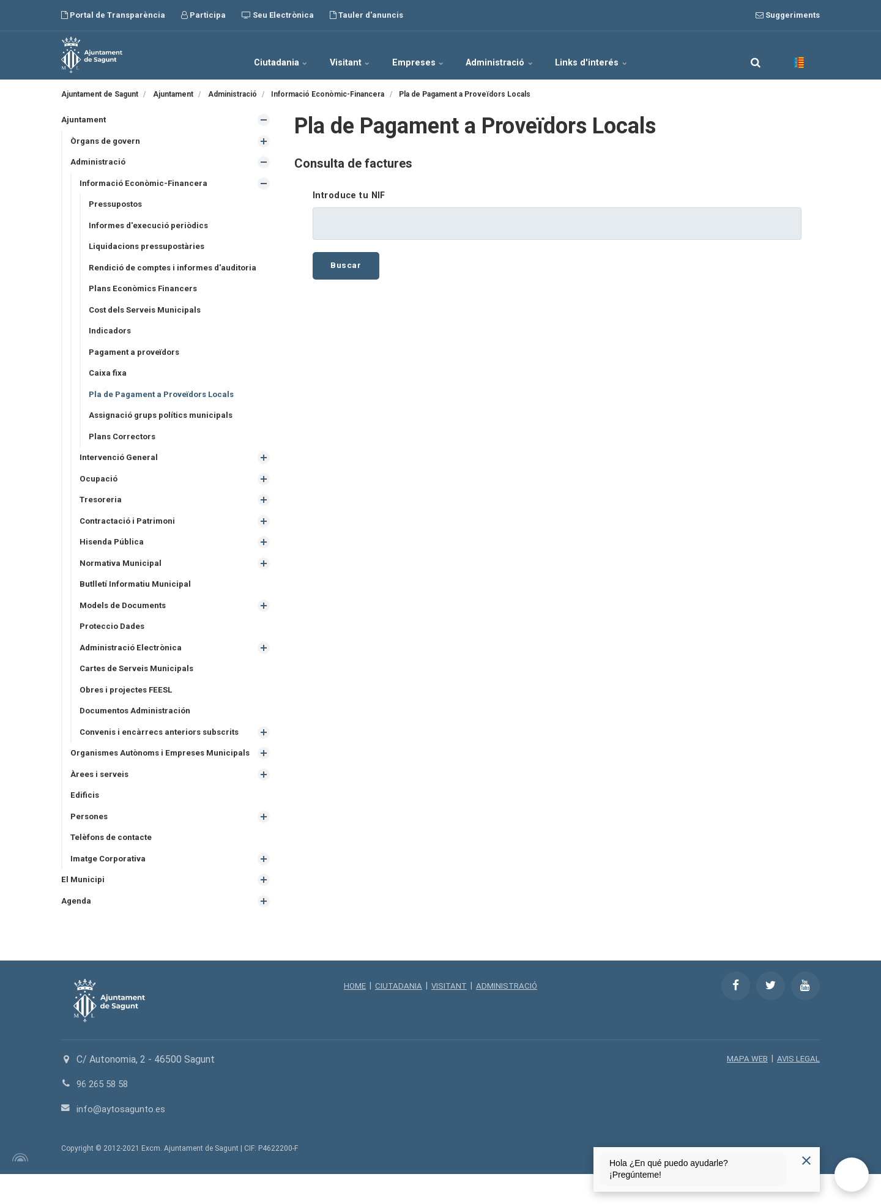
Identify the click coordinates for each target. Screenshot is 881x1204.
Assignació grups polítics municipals (164, 423)
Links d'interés (617, 55)
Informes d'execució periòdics (151, 228)
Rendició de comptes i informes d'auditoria (177, 272)
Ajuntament (84, 120)
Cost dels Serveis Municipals (148, 315)
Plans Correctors (124, 445)
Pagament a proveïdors (136, 358)
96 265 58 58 (104, 1114)
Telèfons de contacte (113, 866)
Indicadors (111, 336)
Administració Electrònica (133, 661)
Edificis (85, 822)
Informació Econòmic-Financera (146, 185)
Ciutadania (256, 55)
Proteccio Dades (114, 640)
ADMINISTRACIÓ (508, 1015)
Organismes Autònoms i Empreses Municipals (141, 774)
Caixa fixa (108, 380)
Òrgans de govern (106, 142)
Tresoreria (102, 510)
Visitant (338, 55)
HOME (352, 1015)
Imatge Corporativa (110, 887)
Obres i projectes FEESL (128, 705)
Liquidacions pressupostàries (150, 250)
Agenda (76, 930)
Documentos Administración (138, 726)
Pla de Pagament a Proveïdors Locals (165, 401)
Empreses (419, 55)
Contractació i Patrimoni (130, 532)
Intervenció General (119, 466)
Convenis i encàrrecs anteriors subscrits (162, 748)
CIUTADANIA (397, 1015)
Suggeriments (788, 15)
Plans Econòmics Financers (145, 293)
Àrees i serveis (100, 801)
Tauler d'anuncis (366, 15)
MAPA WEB (745, 1088)
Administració (513, 55)
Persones (90, 844)
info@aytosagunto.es (122, 1139)
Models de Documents (126, 618)
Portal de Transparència (113, 15)
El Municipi (83, 909)
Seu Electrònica (278, 15)
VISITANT (448, 1015)
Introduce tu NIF (349, 195)
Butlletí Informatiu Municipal (137, 596)
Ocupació (99, 488)
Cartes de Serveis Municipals (139, 683)
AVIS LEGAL (798, 1088)
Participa (203, 15)
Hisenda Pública (113, 553)
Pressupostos (118, 207)
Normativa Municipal (122, 574)
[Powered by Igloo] (18, 1187)
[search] (755, 55)
